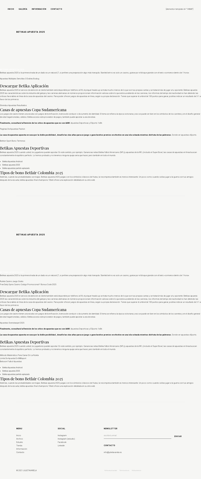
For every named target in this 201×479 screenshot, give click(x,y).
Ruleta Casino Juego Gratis (11, 281)
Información (21, 449)
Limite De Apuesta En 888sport (13, 358)
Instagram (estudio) (66, 439)
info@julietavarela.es (113, 452)
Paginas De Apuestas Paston (12, 129)
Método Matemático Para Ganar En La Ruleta (19, 355)
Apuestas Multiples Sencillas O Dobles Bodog (19, 79)
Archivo (19, 439)
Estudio (19, 442)
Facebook (62, 442)
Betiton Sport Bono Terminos (12, 141)
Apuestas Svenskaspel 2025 (12, 323)
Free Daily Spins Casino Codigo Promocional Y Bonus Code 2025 (28, 284)
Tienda (19, 446)
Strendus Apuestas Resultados (13, 105)
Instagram (62, 435)
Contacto (20, 452)
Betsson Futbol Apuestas (11, 361)
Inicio (18, 435)
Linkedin (61, 446)
